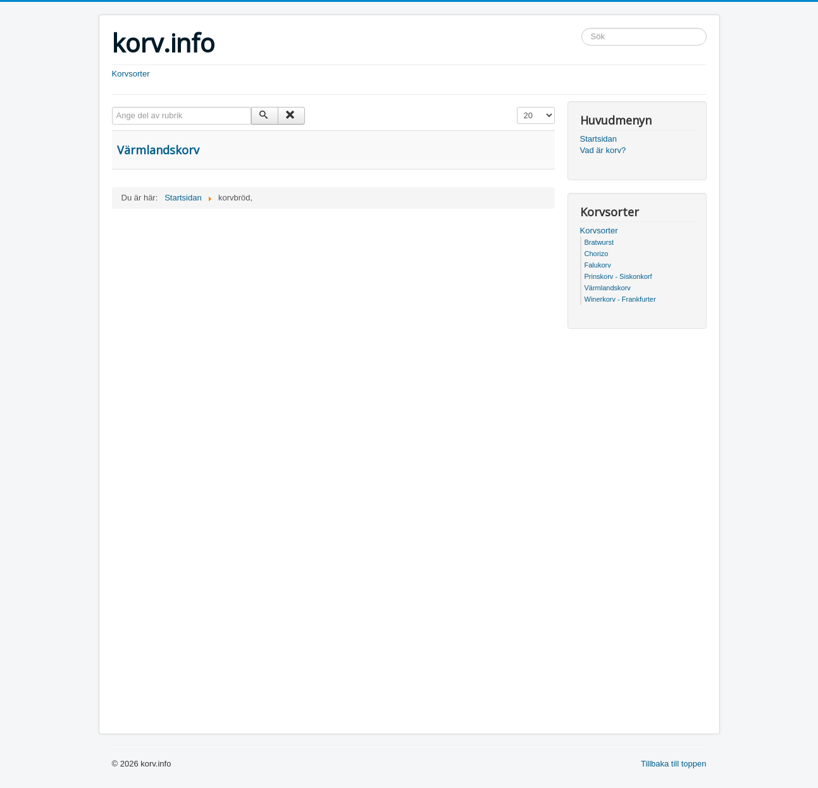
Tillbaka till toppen (674, 763)
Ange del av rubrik (112, 107)
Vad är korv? (603, 150)
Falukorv (598, 265)
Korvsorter (131, 73)
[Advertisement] (333, 303)
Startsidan (598, 139)
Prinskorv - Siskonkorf (618, 276)
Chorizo (597, 253)
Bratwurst (599, 242)
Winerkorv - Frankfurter (620, 299)
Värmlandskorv (158, 149)
